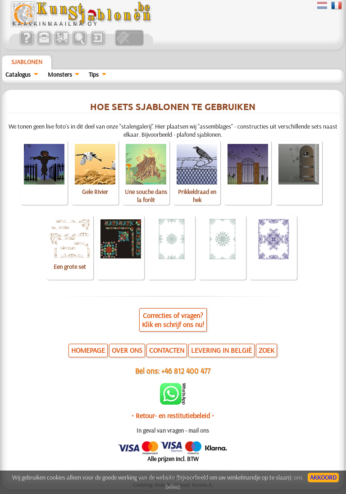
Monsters (60, 74)
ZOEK (266, 350)
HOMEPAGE (88, 350)
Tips (94, 74)
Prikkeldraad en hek (197, 196)
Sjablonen (26, 62)
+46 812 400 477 (185, 370)
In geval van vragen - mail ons (173, 430)
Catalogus (18, 74)
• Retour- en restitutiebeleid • (173, 415)
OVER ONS (127, 350)
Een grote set (70, 267)
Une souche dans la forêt (146, 196)
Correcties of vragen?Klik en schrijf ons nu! (173, 320)
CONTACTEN (166, 350)
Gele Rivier (95, 192)
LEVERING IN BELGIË (221, 350)
